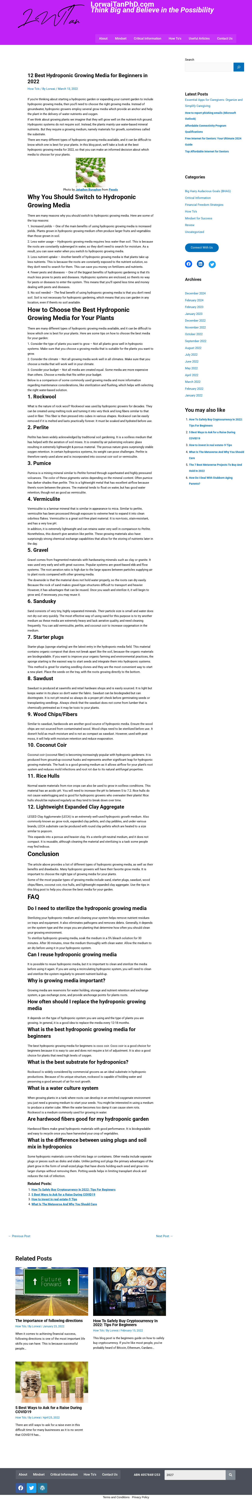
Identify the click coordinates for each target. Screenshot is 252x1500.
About (103, 38)
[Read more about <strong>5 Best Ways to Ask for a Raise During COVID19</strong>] (51, 1382)
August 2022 (193, 344)
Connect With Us (202, 245)
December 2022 (195, 317)
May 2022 (191, 364)
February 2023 (194, 304)
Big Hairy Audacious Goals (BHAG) (208, 189)
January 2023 (193, 311)
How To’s (175, 38)
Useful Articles (199, 38)
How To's (34, 88)
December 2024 (195, 291)
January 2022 (193, 391)
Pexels (113, 189)
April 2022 (191, 371)
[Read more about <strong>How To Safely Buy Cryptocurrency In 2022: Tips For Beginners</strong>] (129, 1291)
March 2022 (192, 377)
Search (189, 59)
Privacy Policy (140, 1496)
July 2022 (191, 351)
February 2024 (194, 298)
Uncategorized (194, 229)
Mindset (120, 38)
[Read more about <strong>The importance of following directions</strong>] (51, 1291)
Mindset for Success (198, 216)
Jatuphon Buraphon (88, 189)
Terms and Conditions (116, 1496)
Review (189, 223)
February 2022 (194, 384)
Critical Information (147, 38)
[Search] (238, 67)
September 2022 (195, 338)
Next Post (164, 1236)
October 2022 (194, 331)
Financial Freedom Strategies (204, 203)
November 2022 (195, 324)
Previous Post (19, 1236)
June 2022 (191, 357)
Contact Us (225, 38)
